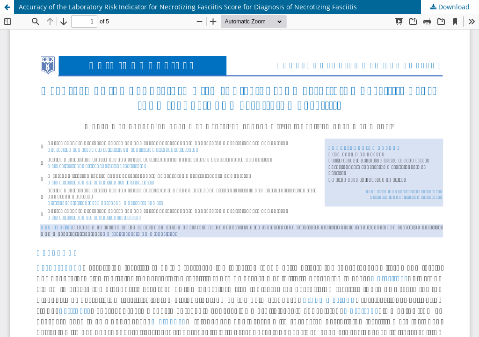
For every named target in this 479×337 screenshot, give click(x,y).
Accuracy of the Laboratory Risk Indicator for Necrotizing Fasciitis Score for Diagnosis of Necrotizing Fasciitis (188, 6)
